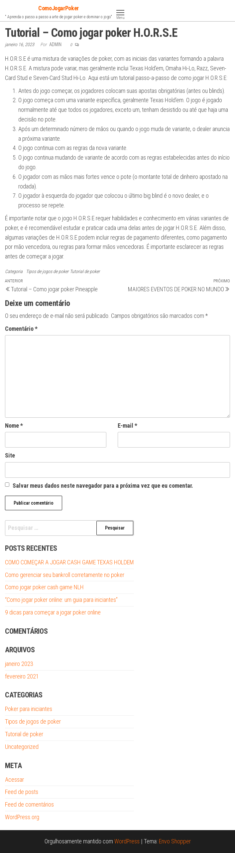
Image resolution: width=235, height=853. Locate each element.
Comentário (21, 328)
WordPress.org (22, 817)
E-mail (127, 425)
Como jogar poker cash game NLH (44, 587)
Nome (14, 425)
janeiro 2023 (19, 663)
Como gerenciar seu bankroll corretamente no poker (64, 574)
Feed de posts (21, 791)
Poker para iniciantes (28, 708)
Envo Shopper (175, 841)
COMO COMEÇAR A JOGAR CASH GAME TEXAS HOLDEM (69, 562)
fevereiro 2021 (22, 676)
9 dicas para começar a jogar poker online (53, 612)
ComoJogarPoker (58, 8)
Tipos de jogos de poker (47, 271)
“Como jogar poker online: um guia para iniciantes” (61, 599)
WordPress (127, 841)
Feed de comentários (29, 804)
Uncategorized (22, 746)
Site (10, 455)
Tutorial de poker (85, 271)
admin (55, 44)
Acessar (14, 779)
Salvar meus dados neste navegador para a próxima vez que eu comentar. (103, 485)
